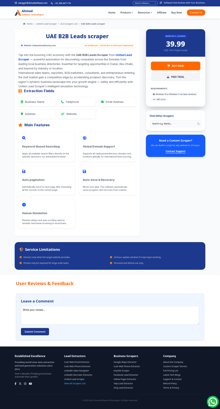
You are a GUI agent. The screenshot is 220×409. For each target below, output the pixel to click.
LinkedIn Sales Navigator (76, 370)
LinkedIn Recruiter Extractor (78, 374)
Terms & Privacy (171, 387)
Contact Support (175, 151)
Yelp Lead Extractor (123, 383)
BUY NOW (175, 66)
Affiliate (161, 12)
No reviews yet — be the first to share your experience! (108, 45)
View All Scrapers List (75, 383)
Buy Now (176, 12)
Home (112, 12)
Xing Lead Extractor (123, 387)
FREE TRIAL (175, 77)
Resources (145, 12)
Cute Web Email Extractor (77, 362)
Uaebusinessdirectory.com (44, 45)
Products (126, 12)
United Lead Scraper (46, 23)
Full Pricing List (170, 370)
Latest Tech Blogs (172, 374)
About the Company (173, 362)
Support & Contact (172, 379)
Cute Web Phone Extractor (77, 366)
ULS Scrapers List (69, 23)
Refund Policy (170, 383)
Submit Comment (35, 331)
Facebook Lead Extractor (126, 374)
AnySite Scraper (121, 370)
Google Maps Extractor (125, 362)
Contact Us (196, 12)
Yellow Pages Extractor (125, 379)
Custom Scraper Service (175, 366)
